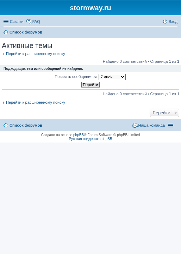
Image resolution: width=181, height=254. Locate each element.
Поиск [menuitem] (175, 33)
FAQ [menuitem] (36, 21)
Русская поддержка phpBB (90, 139)
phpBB (78, 135)
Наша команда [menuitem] (151, 125)
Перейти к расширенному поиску (35, 54)
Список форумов (26, 125)
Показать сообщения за (90, 77)
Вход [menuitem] (173, 21)
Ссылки (17, 21)
